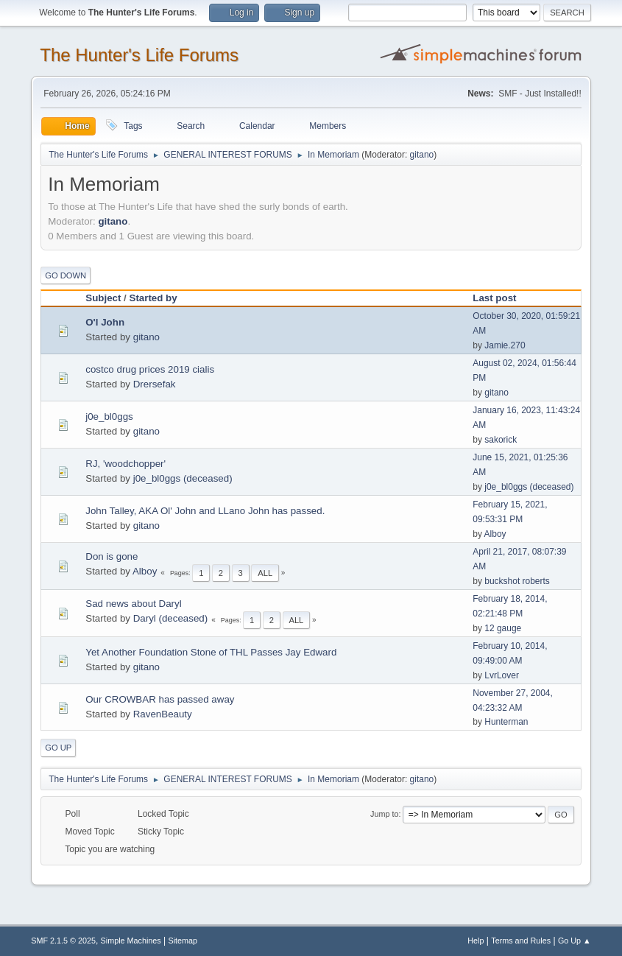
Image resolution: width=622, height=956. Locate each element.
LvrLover (501, 675)
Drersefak (154, 384)
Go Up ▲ (574, 940)
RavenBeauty (162, 714)
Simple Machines (131, 940)
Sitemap (182, 940)
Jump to (384, 813)
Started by (153, 297)
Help (475, 940)
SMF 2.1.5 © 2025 (63, 940)
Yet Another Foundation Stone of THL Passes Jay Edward (210, 652)
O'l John (104, 322)
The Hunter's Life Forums (139, 55)
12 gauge (502, 628)
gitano (422, 155)
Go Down (65, 275)
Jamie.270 (504, 345)
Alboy (495, 534)
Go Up (58, 747)
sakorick (500, 440)
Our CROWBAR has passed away (159, 699)
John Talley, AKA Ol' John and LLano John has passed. (205, 510)
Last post (501, 297)
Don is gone (111, 556)
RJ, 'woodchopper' (125, 463)
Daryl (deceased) (170, 618)
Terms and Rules (521, 940)
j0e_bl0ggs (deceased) (183, 478)
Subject (103, 297)
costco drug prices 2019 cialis (149, 369)
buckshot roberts (517, 581)
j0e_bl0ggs (108, 416)
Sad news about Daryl (133, 603)
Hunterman (506, 722)
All (265, 573)
